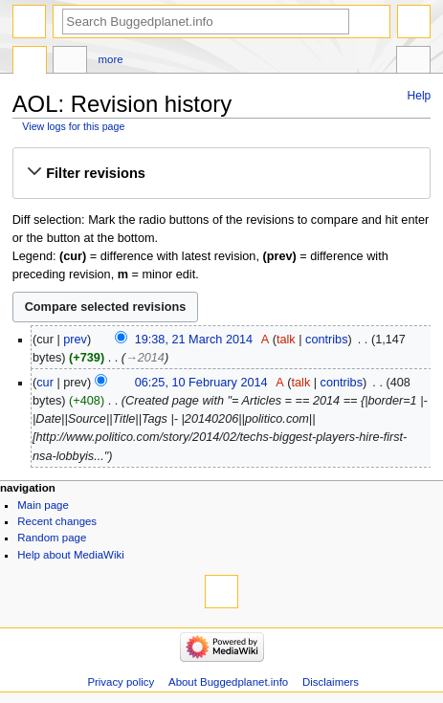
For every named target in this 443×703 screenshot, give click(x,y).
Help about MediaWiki (70, 554)
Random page (51, 537)
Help (420, 95)
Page (29, 62)
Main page (43, 505)
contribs (326, 339)
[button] (221, 173)
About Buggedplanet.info (228, 682)
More (111, 59)
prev (75, 339)
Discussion (70, 62)
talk (286, 339)
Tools (413, 62)
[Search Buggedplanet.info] (205, 21)
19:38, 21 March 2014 (194, 339)
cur (45, 382)
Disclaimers (330, 682)
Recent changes (57, 521)
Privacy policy (120, 682)
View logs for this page (73, 126)
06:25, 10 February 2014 (201, 382)
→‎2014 (145, 357)
